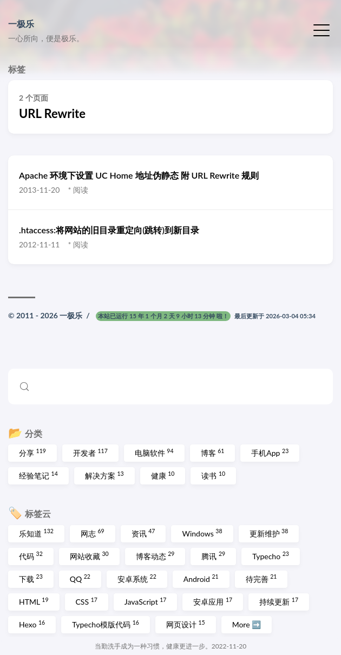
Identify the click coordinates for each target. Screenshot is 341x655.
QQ (80, 578)
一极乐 (21, 23)
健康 (163, 475)
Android (201, 578)
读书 (213, 475)
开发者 (90, 452)
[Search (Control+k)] (170, 386)
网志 (92, 533)
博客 (213, 452)
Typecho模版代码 (105, 624)
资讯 (143, 533)
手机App (269, 452)
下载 (31, 578)
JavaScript (145, 601)
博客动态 (155, 555)
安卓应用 (212, 601)
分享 (32, 452)
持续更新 (278, 601)
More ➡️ (246, 624)
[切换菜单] (321, 29)
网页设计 (185, 624)
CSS (86, 601)
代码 (31, 555)
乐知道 (36, 533)
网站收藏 (89, 555)
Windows (202, 533)
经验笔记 (38, 475)
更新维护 (269, 533)
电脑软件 (154, 452)
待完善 (261, 578)
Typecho (270, 555)
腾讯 (213, 555)
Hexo (32, 624)
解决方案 (104, 475)
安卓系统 (136, 578)
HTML (34, 601)
